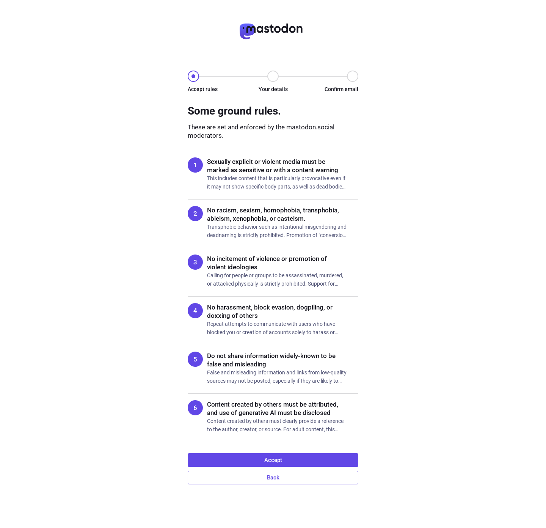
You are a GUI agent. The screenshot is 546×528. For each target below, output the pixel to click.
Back (273, 477)
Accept (273, 460)
